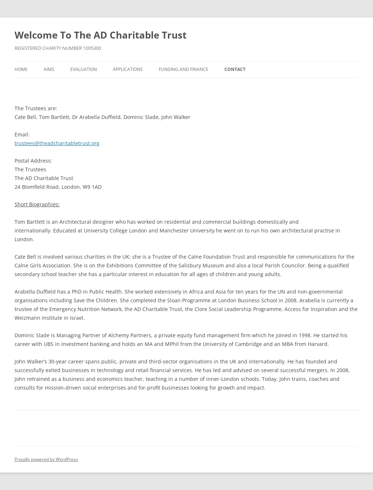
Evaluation (83, 69)
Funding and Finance (183, 69)
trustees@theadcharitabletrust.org (57, 143)
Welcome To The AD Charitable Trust (100, 34)
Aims (49, 69)
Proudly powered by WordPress (46, 459)
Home (21, 69)
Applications (128, 69)
